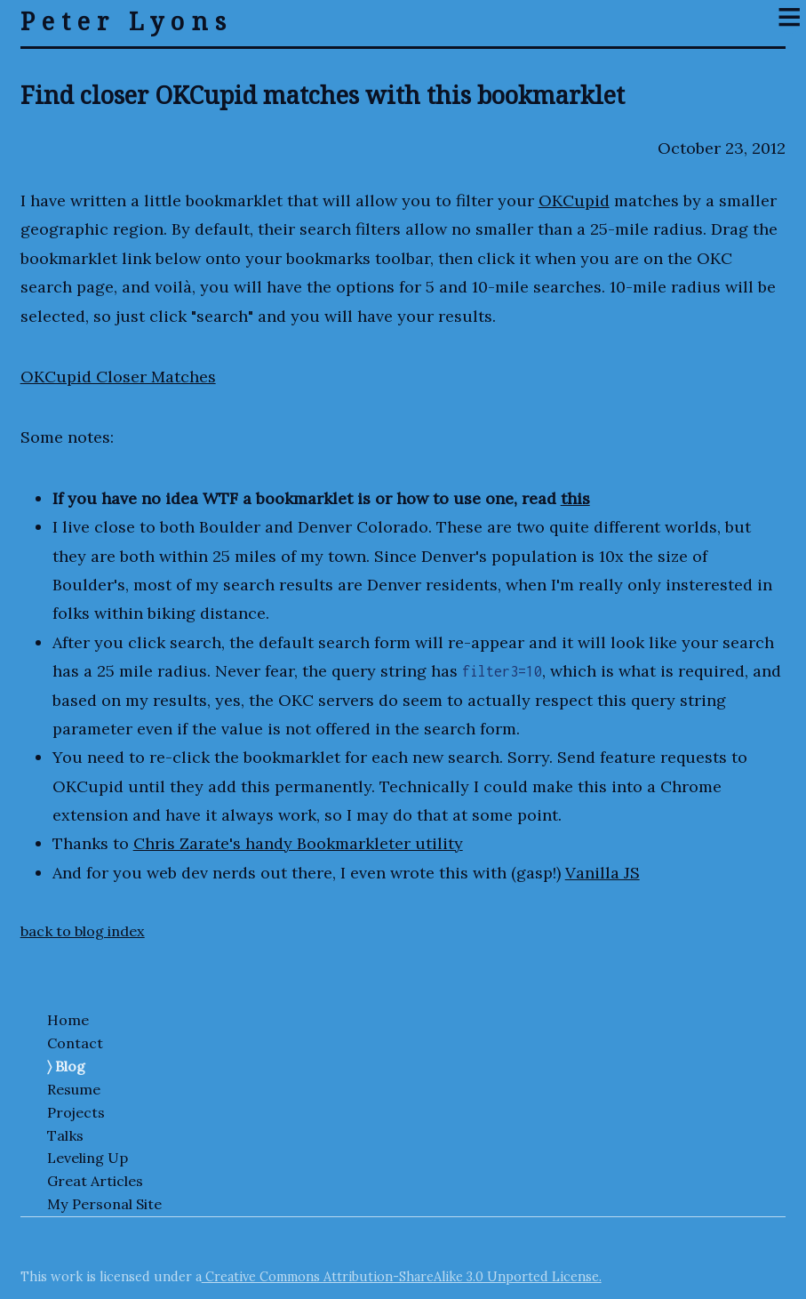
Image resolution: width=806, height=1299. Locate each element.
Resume (73, 1089)
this (575, 498)
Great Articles (95, 1181)
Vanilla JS (602, 872)
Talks (65, 1135)
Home (68, 1020)
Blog (70, 1066)
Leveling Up (87, 1158)
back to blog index (82, 931)
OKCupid (574, 200)
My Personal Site (104, 1204)
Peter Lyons (126, 21)
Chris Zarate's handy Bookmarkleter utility (298, 843)
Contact (75, 1043)
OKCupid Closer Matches (118, 376)
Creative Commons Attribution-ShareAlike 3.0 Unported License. (402, 1277)
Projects (76, 1112)
